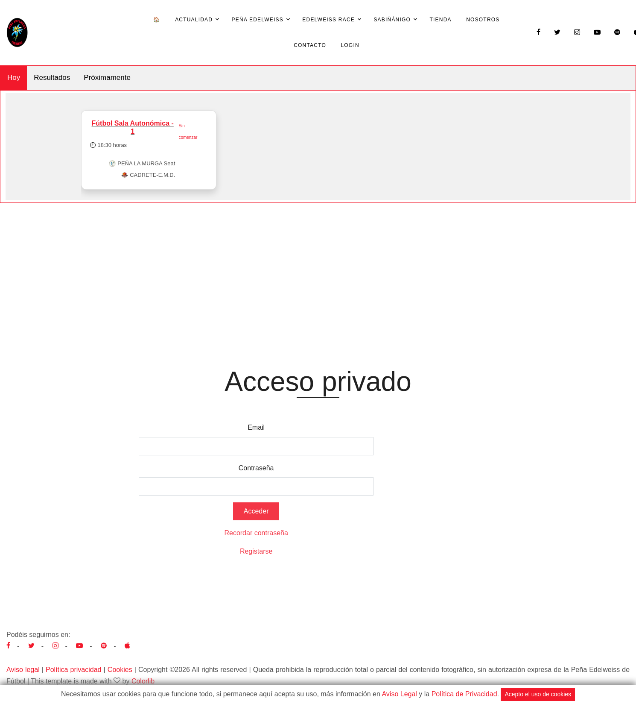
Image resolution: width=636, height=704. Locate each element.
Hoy (13, 77)
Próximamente (107, 77)
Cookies (120, 669)
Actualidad (194, 20)
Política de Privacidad (464, 694)
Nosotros (482, 20)
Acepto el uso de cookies (538, 694)
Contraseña (256, 468)
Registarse (256, 551)
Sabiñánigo (392, 20)
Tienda (441, 20)
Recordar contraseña (256, 533)
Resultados (52, 77)
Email (256, 427)
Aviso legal (23, 669)
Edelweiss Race (328, 20)
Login (350, 45)
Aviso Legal (399, 694)
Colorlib (143, 681)
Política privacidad (73, 669)
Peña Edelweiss (257, 20)
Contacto (310, 45)
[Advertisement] (318, 267)
